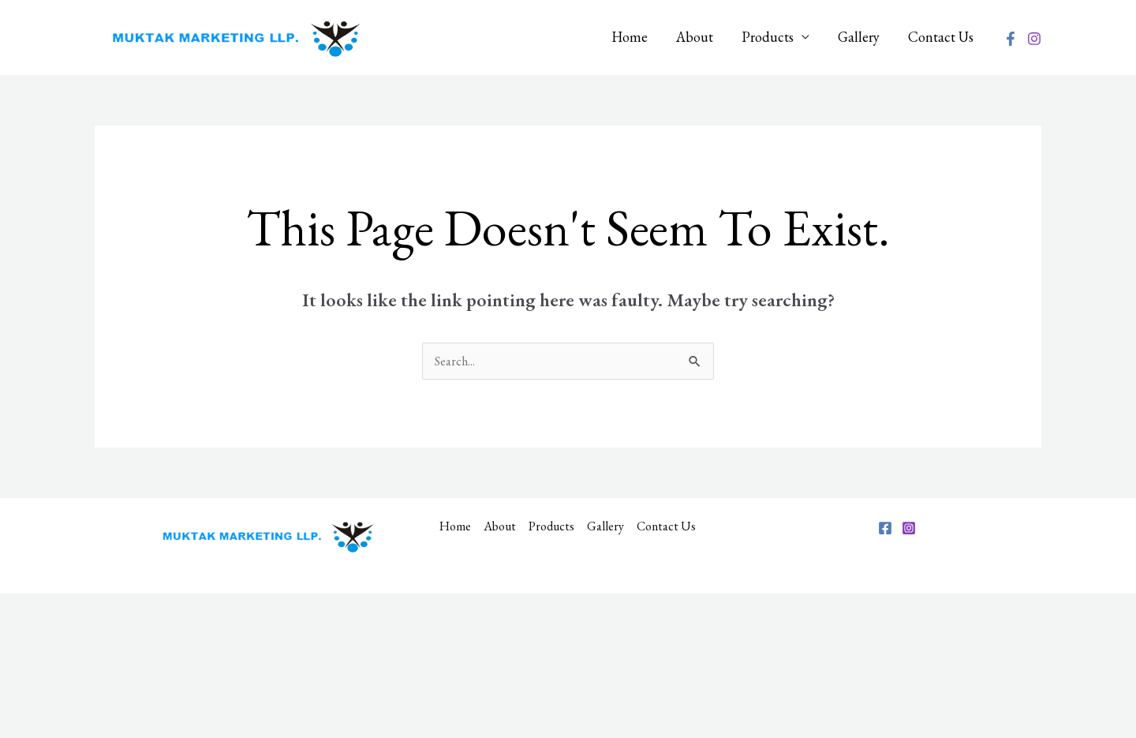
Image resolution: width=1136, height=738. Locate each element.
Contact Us (940, 37)
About (694, 37)
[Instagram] (1034, 39)
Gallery (859, 37)
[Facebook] (1010, 39)
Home (629, 37)
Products (768, 37)
